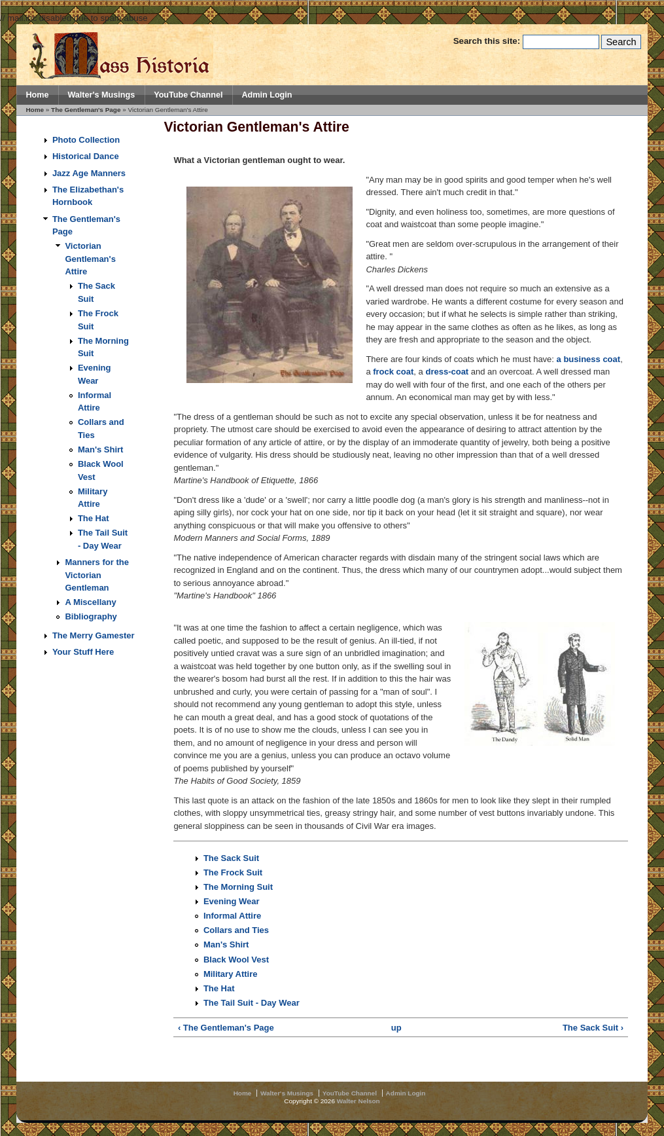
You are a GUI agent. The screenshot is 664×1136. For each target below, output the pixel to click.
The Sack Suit (231, 858)
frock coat (393, 371)
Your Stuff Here (83, 652)
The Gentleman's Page (85, 109)
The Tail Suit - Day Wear (251, 1003)
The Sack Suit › (593, 1028)
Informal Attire (232, 916)
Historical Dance (85, 156)
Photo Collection (86, 140)
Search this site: (488, 41)
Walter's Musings (101, 95)
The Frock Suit (232, 872)
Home (37, 95)
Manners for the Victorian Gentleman (97, 575)
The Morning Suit (238, 887)
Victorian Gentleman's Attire (90, 258)
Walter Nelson (358, 1101)
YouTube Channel (188, 95)
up (396, 1028)
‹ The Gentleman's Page (226, 1028)
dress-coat (446, 371)
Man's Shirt (101, 449)
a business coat (589, 359)
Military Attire (230, 974)
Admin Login (266, 95)
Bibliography (90, 616)
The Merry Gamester (93, 635)
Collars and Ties (236, 930)
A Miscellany (90, 602)
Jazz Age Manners (89, 173)
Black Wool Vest (236, 959)
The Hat (93, 518)
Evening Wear (231, 901)
